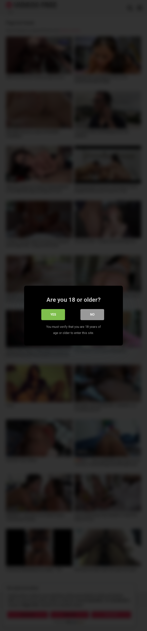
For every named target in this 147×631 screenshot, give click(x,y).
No (92, 314)
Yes (53, 314)
